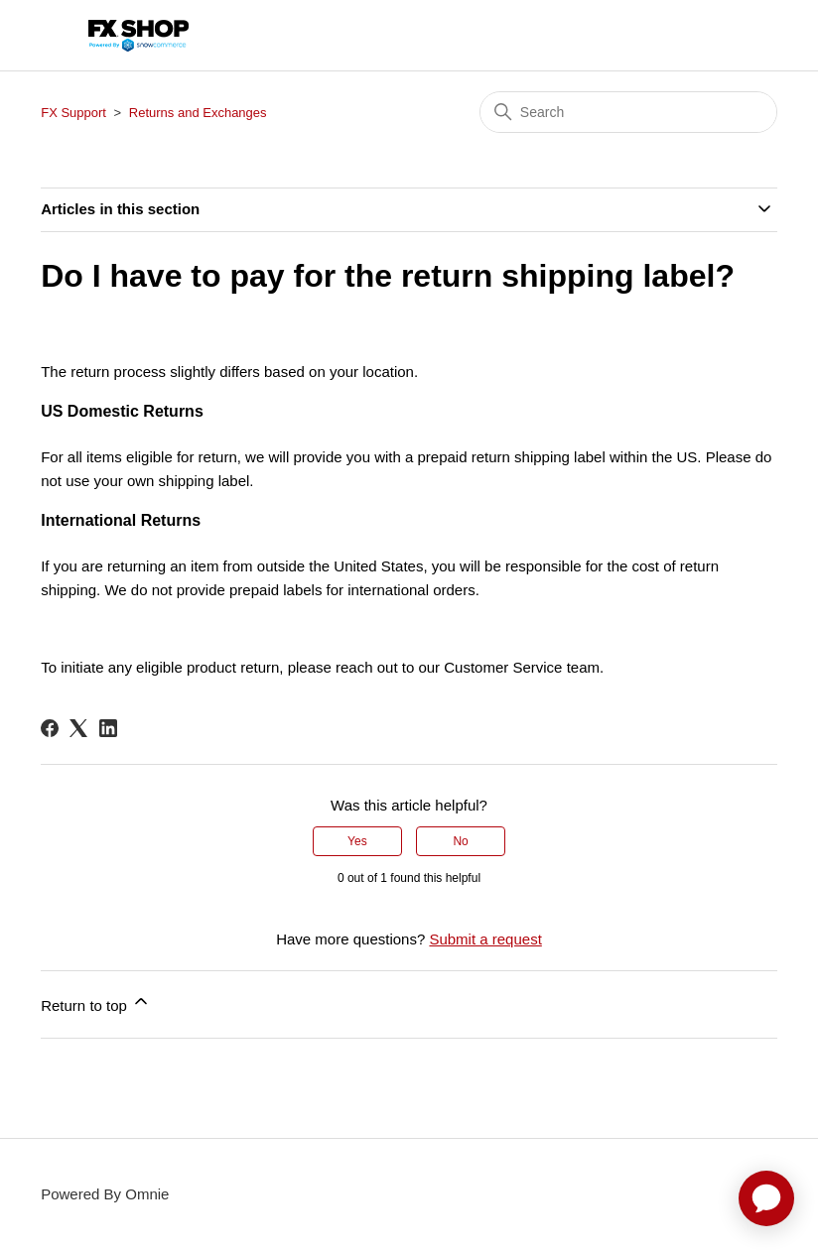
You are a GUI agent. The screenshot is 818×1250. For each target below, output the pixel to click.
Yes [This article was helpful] (357, 841)
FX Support (73, 112)
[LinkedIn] (108, 728)
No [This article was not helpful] (460, 841)
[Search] (628, 112)
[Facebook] (50, 728)
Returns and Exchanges (198, 112)
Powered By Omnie (105, 1194)
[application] (766, 1198)
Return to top (96, 1002)
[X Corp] (78, 728)
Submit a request (485, 939)
